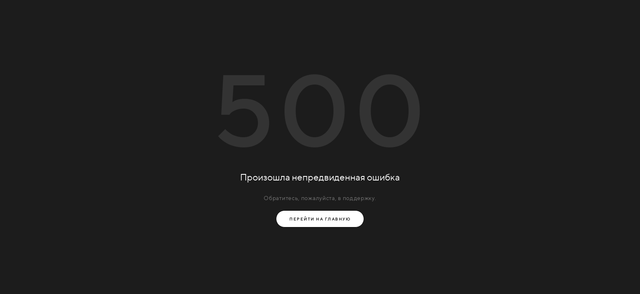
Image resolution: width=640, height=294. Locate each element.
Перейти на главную (320, 218)
